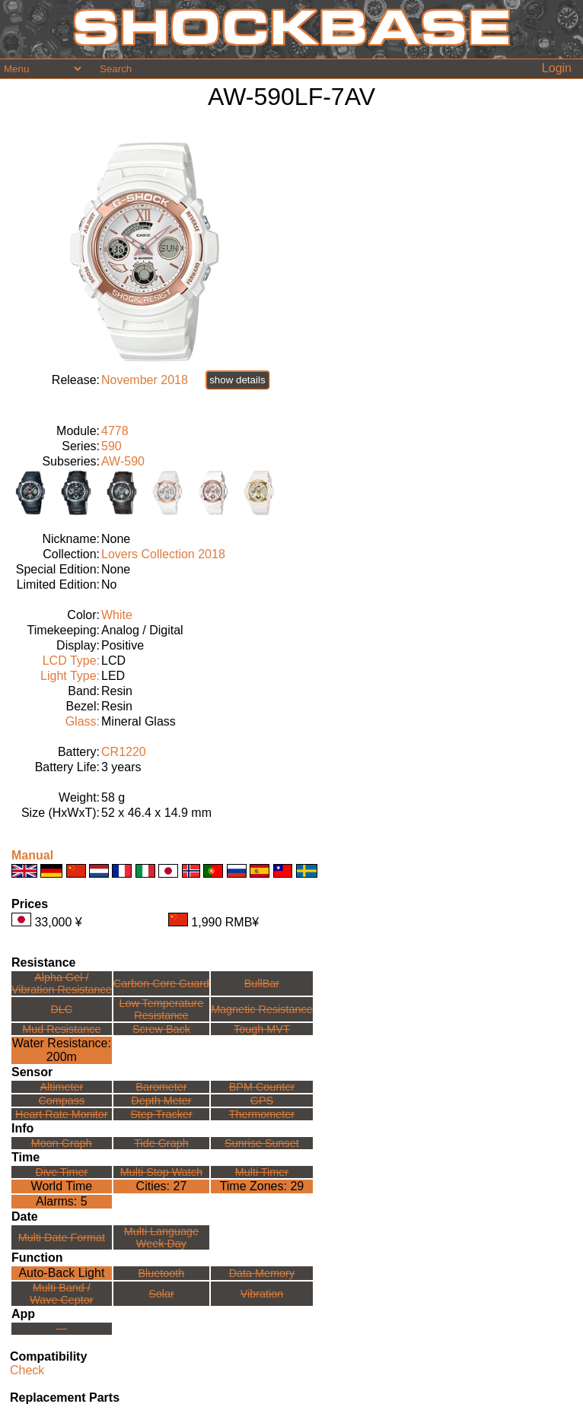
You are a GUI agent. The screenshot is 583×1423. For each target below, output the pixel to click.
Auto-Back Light (61, 1272)
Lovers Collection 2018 (163, 554)
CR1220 (123, 751)
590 (111, 446)
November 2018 (144, 379)
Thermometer (262, 1114)
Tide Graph (161, 1143)
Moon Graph (61, 1143)
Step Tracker (161, 1114)
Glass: (82, 721)
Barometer (160, 1087)
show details (237, 380)
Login (557, 68)
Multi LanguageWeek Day (161, 1237)
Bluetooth (162, 1273)
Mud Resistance (61, 1029)
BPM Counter (262, 1087)
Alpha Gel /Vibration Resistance (61, 983)
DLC (61, 1009)
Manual (32, 855)
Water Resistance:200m (61, 1050)
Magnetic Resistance (262, 1009)
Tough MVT (262, 1029)
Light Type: (70, 675)
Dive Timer (61, 1172)
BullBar (261, 983)
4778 (115, 430)
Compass (61, 1100)
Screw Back (161, 1029)
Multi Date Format (61, 1237)
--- (61, 1329)
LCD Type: (71, 660)
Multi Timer (261, 1172)
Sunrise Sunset (262, 1143)
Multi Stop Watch (161, 1172)
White (116, 614)
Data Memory (262, 1273)
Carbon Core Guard (161, 983)
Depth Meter (161, 1100)
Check (27, 1370)
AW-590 (123, 461)
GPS (261, 1100)
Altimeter (61, 1087)
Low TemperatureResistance (161, 1009)
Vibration (262, 1294)
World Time (62, 1186)
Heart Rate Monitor (61, 1114)
